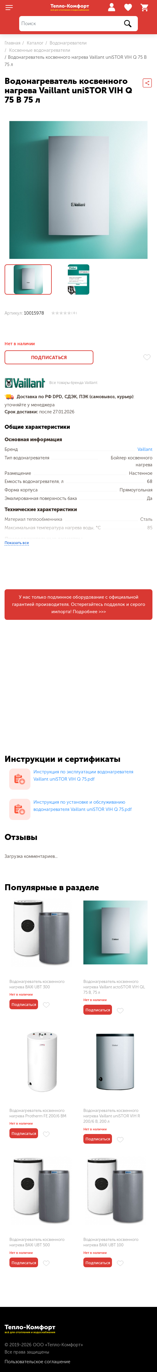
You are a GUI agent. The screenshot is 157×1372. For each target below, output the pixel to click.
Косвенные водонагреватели (39, 50)
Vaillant (145, 449)
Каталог (35, 43)
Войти (111, 7)
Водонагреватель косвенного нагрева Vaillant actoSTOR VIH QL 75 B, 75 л (114, 987)
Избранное (129, 7)
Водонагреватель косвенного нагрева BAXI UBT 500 (37, 1242)
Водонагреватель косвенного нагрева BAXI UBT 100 (110, 1242)
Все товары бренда (73, 383)
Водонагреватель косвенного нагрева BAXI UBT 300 (37, 984)
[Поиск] (78, 23)
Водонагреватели (67, 43)
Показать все (17, 543)
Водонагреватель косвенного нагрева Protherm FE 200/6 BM (37, 1113)
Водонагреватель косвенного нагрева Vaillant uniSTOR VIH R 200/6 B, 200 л (111, 1116)
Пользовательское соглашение (37, 1361)
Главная (12, 43)
